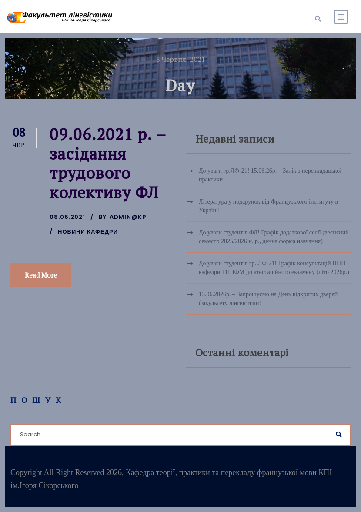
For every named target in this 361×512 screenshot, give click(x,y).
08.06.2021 (67, 217)
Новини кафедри (88, 232)
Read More (41, 275)
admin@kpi (129, 217)
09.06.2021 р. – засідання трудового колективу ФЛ (108, 163)
